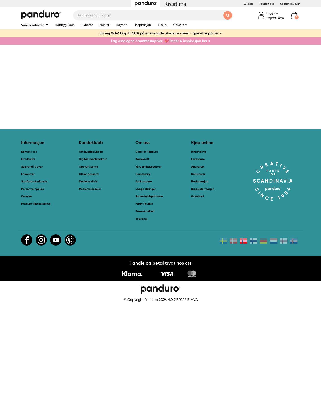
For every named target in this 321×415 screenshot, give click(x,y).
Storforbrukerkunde (34, 291)
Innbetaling (198, 261)
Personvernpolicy (32, 298)
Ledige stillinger (145, 298)
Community (142, 284)
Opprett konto (275, 18)
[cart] (294, 15)
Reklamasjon (199, 291)
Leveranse (198, 269)
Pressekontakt (144, 321)
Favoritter (28, 284)
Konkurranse (143, 291)
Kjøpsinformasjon (202, 298)
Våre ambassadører (148, 276)
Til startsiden (109, 221)
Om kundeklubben (91, 261)
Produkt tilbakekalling (35, 313)
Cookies (26, 306)
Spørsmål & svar (290, 3)
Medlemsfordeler (90, 298)
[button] (34, 25)
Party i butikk (144, 313)
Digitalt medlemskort (93, 269)
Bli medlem (183, 221)
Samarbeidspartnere (149, 306)
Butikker (248, 3)
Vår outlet (217, 221)
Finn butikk (28, 269)
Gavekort (197, 306)
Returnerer (198, 284)
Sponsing (141, 328)
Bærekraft (142, 269)
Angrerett (197, 276)
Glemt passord (89, 284)
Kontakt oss (266, 3)
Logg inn (272, 13)
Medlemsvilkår (88, 291)
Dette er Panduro (146, 261)
